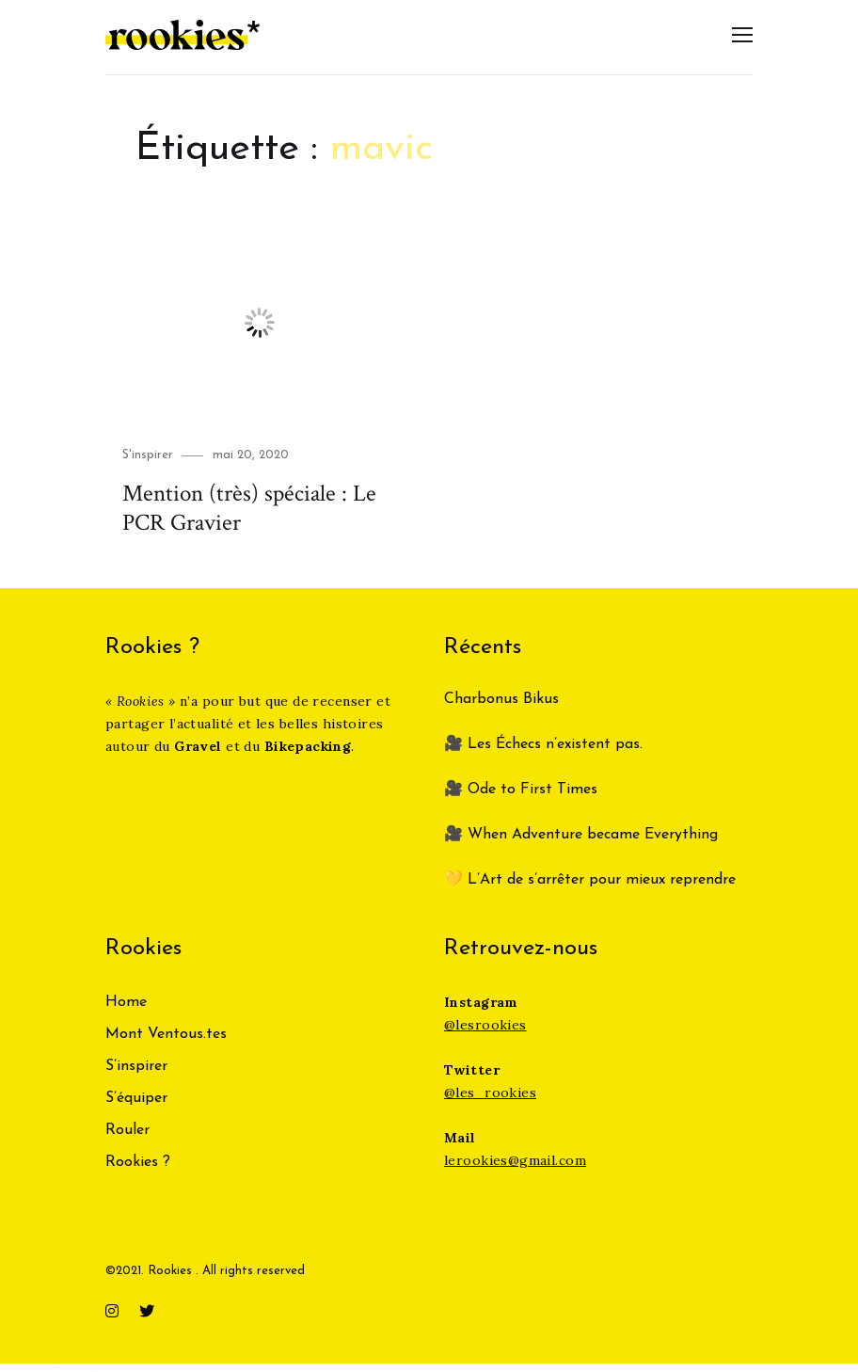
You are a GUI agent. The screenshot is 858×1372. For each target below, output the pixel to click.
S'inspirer (147, 465)
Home (126, 1011)
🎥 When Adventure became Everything (581, 844)
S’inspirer (136, 1075)
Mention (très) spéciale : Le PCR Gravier (241, 518)
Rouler (127, 1139)
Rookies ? (137, 1171)
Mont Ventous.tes (166, 1043)
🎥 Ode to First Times (520, 798)
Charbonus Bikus (501, 708)
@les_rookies (490, 1101)
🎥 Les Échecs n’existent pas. (543, 753)
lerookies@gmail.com (515, 1169)
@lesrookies (485, 1034)
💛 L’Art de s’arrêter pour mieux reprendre (590, 889)
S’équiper (136, 1107)
